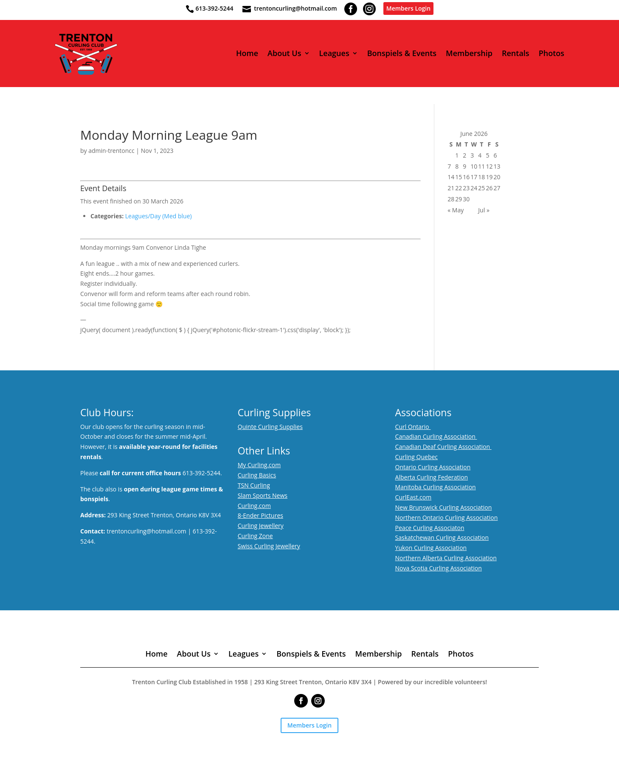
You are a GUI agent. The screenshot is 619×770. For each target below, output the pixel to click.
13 (496, 166)
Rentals (515, 53)
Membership (469, 53)
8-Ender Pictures (260, 515)
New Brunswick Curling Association (443, 507)
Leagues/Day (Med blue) (158, 216)
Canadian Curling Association (436, 436)
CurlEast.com (413, 497)
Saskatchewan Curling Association (442, 537)
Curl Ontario (413, 427)
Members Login (408, 8)
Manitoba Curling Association (435, 487)
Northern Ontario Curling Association (446, 517)
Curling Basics (257, 475)
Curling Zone (255, 536)
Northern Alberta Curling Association (446, 558)
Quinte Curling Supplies (270, 427)
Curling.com (254, 506)
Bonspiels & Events (401, 53)
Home (247, 53)
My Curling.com (259, 465)
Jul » (483, 210)
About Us (284, 53)
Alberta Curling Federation (431, 477)
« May (455, 210)
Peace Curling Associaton (429, 528)
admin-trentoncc (111, 151)
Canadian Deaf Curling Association (443, 447)
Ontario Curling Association (433, 467)
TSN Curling (254, 485)
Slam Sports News (262, 495)
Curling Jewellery (261, 526)
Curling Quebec (416, 457)
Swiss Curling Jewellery (269, 546)
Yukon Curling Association (431, 548)
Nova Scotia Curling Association (438, 568)
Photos (551, 53)
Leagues (334, 53)
